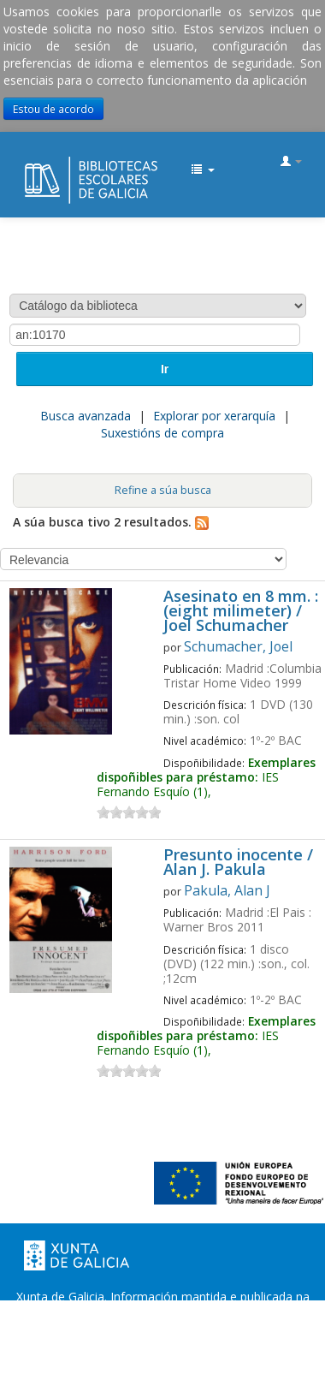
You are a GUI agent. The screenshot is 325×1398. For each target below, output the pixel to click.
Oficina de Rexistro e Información (120, 1348)
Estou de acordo (53, 109)
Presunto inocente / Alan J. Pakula (238, 863)
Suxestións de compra (162, 433)
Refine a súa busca (163, 490)
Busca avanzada (85, 416)
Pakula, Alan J (227, 890)
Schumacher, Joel (238, 646)
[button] (203, 170)
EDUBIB (31, 163)
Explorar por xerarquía (214, 416)
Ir (164, 369)
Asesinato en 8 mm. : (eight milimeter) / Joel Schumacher (240, 611)
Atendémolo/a (188, 1365)
